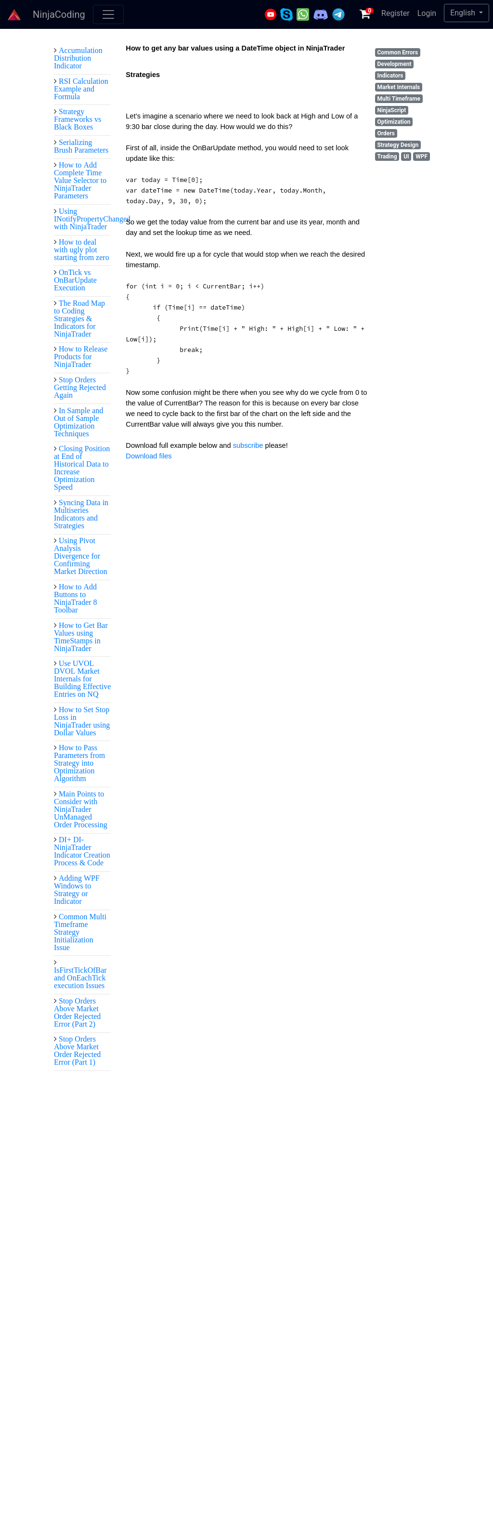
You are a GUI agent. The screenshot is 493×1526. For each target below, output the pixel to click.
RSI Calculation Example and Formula (81, 88)
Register (395, 13)
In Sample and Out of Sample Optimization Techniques (78, 421)
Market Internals (398, 87)
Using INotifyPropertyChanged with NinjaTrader (92, 218)
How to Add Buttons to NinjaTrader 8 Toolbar (75, 598)
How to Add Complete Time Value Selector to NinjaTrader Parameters (80, 180)
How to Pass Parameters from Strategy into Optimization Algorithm (79, 762)
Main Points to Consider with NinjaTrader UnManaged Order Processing (80, 809)
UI (406, 156)
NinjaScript (391, 110)
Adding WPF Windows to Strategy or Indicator (77, 889)
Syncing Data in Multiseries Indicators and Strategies (81, 513)
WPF (421, 156)
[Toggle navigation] (108, 14)
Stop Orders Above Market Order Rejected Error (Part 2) (77, 1012)
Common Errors (397, 52)
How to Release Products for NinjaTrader (80, 356)
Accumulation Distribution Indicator (78, 57)
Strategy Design (397, 145)
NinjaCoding (59, 14)
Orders (385, 133)
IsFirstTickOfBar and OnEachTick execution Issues (80, 977)
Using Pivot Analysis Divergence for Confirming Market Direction (80, 555)
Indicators (390, 75)
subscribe (249, 445)
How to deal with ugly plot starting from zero (81, 249)
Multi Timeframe (398, 98)
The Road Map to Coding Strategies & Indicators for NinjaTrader (79, 318)
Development (394, 64)
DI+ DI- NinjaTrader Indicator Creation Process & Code (82, 850)
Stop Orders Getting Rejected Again (80, 387)
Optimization (393, 121)
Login (426, 13)
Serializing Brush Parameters (81, 146)
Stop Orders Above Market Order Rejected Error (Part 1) (77, 1050)
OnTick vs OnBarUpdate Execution (75, 279)
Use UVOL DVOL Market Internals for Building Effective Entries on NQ (82, 678)
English (463, 12)
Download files (148, 456)
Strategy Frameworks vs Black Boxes (77, 118)
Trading (387, 156)
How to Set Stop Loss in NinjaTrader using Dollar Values (82, 720)
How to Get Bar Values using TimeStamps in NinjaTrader (81, 636)
